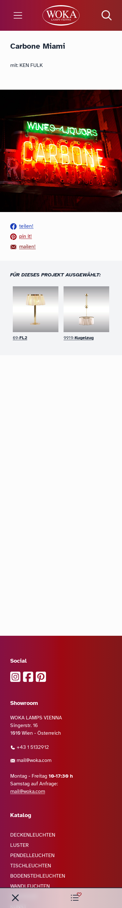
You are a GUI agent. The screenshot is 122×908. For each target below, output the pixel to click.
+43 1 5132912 (29, 747)
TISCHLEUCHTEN (30, 866)
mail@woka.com (30, 760)
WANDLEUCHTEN (30, 886)
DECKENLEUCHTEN (32, 835)
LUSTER (19, 845)
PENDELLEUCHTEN (32, 855)
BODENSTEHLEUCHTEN (37, 876)
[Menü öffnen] (20, 15)
